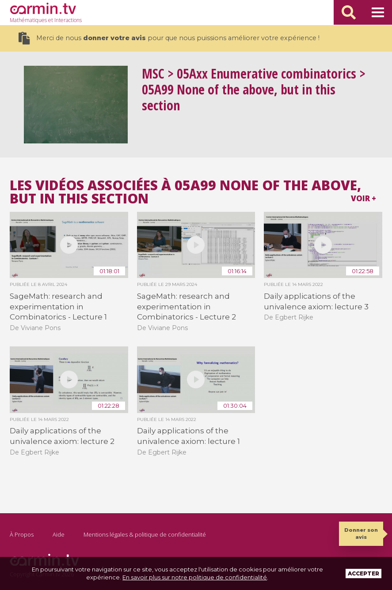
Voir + (363, 198)
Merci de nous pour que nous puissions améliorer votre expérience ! (169, 38)
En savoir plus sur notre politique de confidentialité (194, 577)
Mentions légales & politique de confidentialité (145, 534)
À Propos (22, 534)
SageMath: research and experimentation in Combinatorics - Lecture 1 (58, 306)
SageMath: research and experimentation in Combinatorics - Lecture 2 (186, 306)
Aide (59, 534)
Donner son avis (361, 533)
